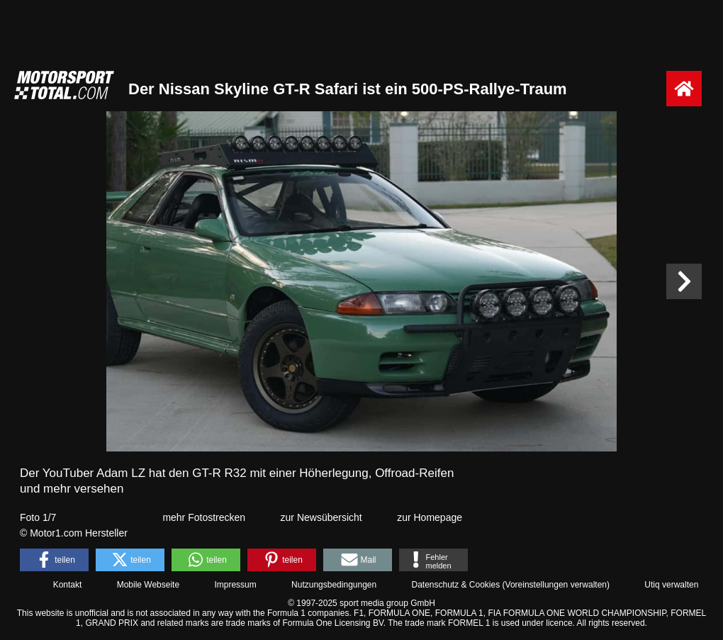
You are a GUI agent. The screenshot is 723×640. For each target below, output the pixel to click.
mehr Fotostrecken (203, 517)
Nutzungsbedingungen (333, 585)
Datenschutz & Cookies (455, 585)
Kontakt (67, 585)
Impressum (235, 585)
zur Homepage (429, 517)
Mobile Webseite (148, 585)
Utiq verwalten (671, 585)
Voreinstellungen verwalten (556, 585)
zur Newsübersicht (321, 517)
